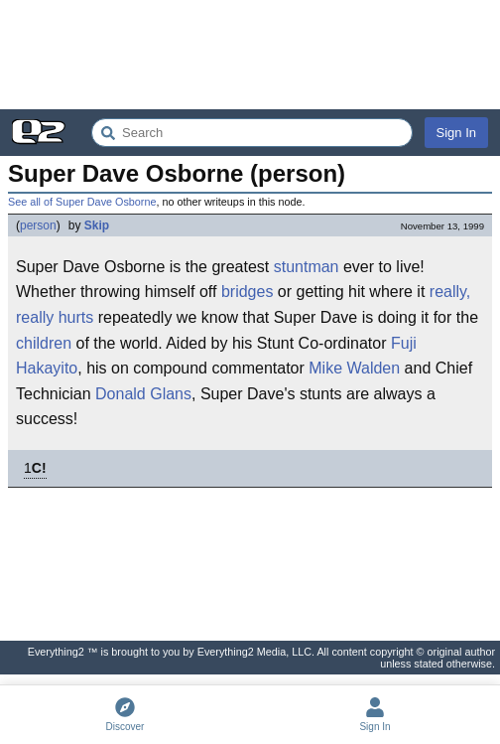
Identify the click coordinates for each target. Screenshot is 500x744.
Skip (96, 225)
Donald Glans (143, 393)
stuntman (306, 266)
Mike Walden (354, 368)
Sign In (456, 132)
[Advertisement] (250, 54)
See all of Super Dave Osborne (82, 202)
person (38, 225)
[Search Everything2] (252, 132)
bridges (247, 291)
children (43, 343)
